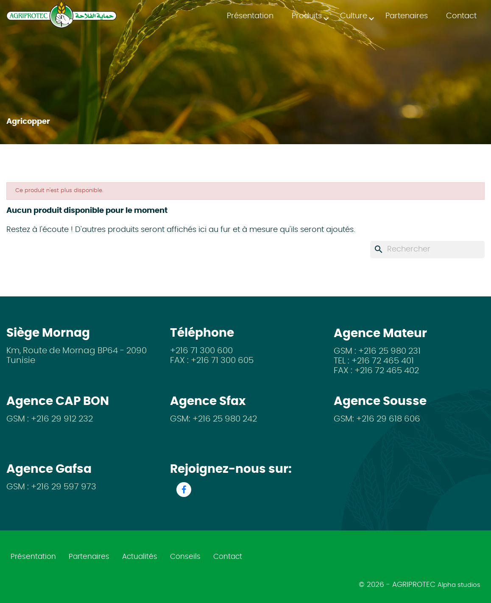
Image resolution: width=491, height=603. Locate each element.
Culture (357, 18)
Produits (311, 18)
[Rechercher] (427, 249)
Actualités (139, 556)
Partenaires (406, 16)
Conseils (185, 556)
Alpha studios (459, 585)
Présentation (250, 16)
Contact (461, 16)
